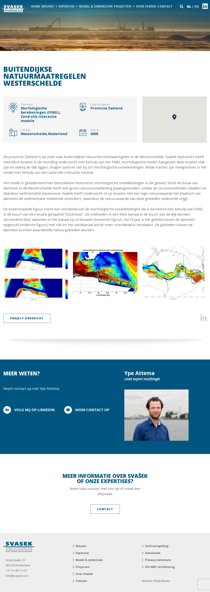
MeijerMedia (162, 581)
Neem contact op (92, 409)
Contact (164, 6)
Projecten (122, 6)
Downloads (152, 553)
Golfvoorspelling (157, 546)
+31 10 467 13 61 (16, 570)
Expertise (67, 6)
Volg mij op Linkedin (34, 409)
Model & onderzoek (96, 6)
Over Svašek (146, 6)
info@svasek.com (17, 576)
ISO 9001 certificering (160, 567)
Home (35, 6)
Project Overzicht (27, 318)
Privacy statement (158, 560)
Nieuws (47, 6)
